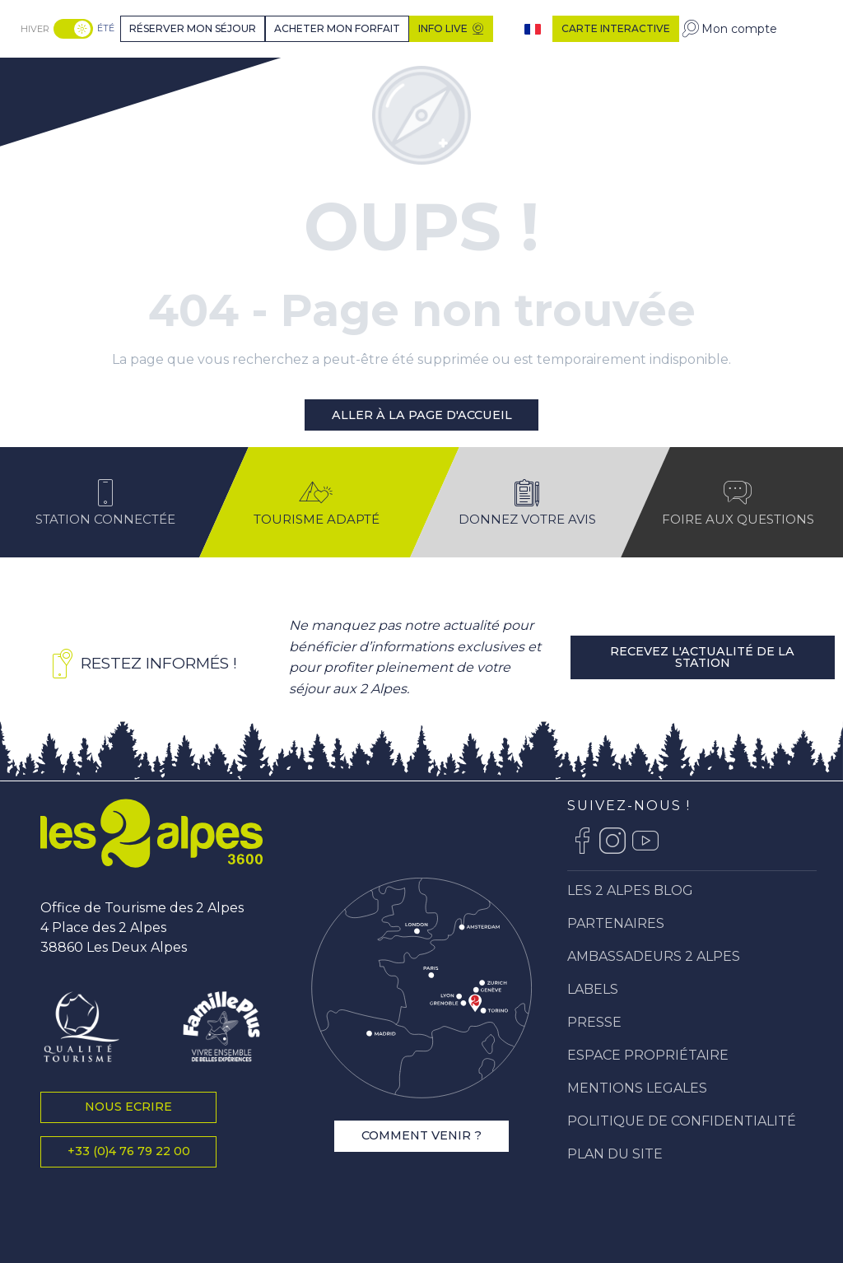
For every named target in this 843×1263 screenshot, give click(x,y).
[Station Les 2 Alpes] (79, 77)
